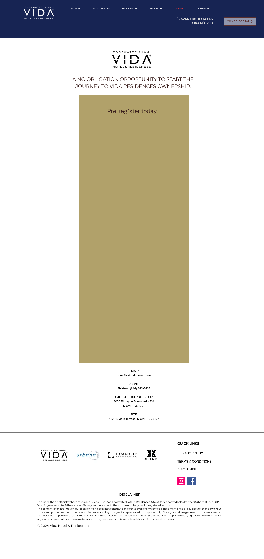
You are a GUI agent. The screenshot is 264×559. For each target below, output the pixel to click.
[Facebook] (191, 481)
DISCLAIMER (186, 469)
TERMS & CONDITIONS (194, 461)
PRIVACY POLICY (190, 453)
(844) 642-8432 (140, 388)
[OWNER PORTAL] (240, 21)
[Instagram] (181, 481)
